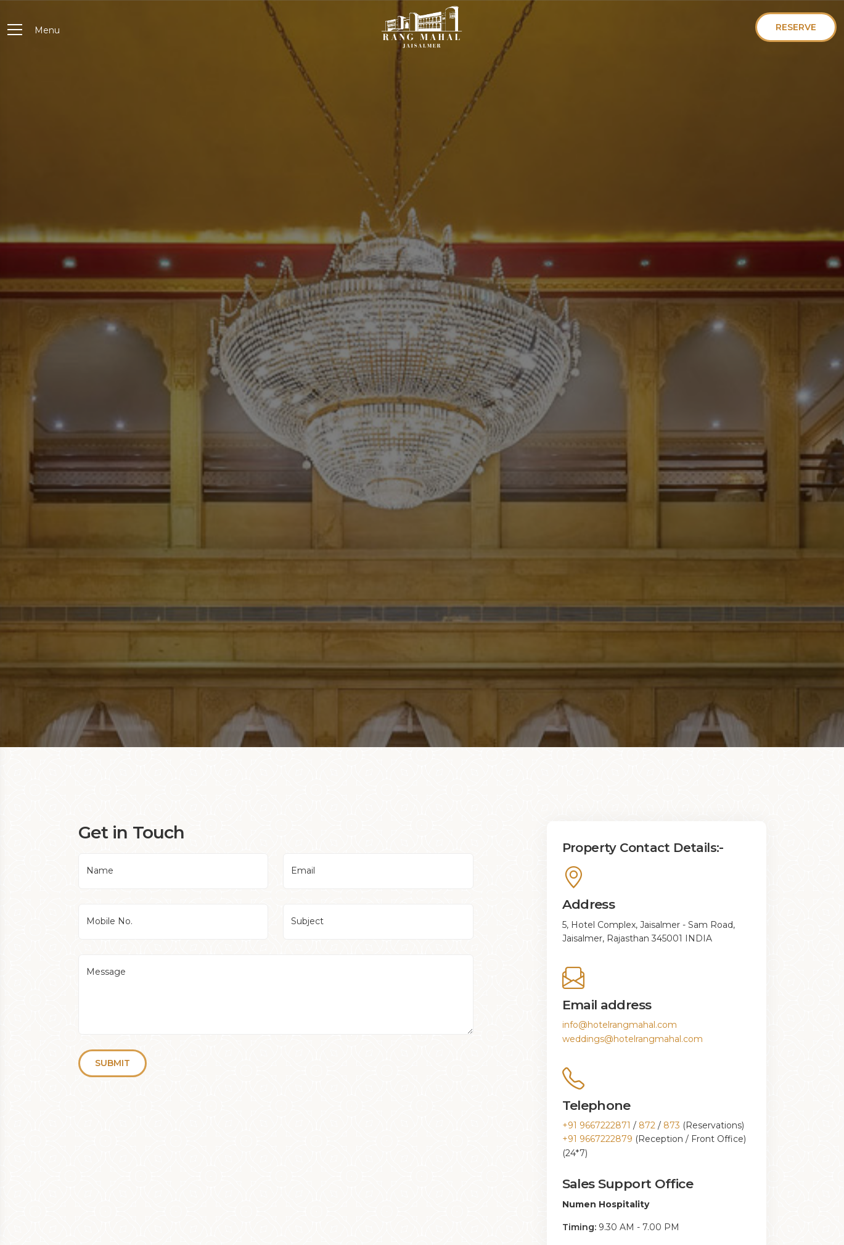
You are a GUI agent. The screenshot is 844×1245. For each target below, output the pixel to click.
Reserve (796, 27)
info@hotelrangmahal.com (619, 1024)
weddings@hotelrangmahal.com (632, 1038)
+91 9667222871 (596, 1125)
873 (671, 1125)
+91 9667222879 (597, 1138)
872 (647, 1125)
